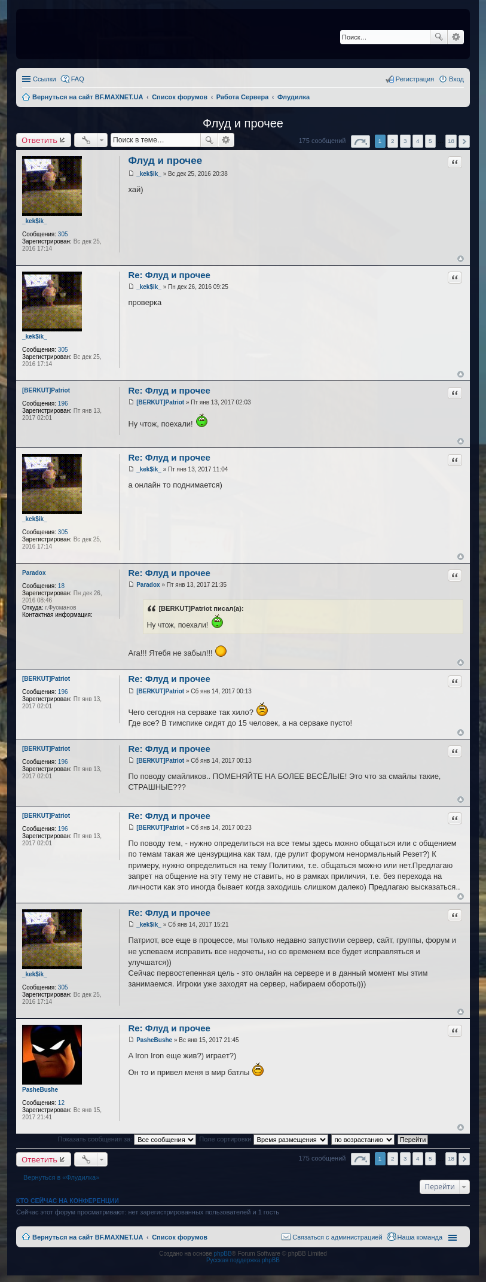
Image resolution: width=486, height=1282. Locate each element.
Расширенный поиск (456, 37)
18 (61, 586)
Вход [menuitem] (456, 79)
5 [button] (430, 141)
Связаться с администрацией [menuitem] (337, 1237)
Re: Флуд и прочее (169, 275)
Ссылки (44, 79)
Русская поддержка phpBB (243, 1260)
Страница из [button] (360, 141)
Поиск (439, 37)
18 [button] (451, 141)
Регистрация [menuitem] (415, 79)
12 (61, 1103)
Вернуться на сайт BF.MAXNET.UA (87, 1237)
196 (63, 403)
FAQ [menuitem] (77, 79)
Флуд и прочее (243, 123)
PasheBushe (40, 1089)
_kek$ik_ (34, 221)
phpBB (223, 1253)
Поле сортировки (263, 1139)
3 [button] (405, 141)
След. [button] (464, 141)
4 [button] (418, 141)
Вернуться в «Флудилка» (61, 1177)
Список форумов (179, 1237)
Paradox (33, 573)
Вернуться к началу (460, 258)
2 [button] (393, 141)
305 (63, 234)
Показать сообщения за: (127, 1139)
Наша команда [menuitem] (420, 1237)
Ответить (39, 140)
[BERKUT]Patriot (46, 390)
